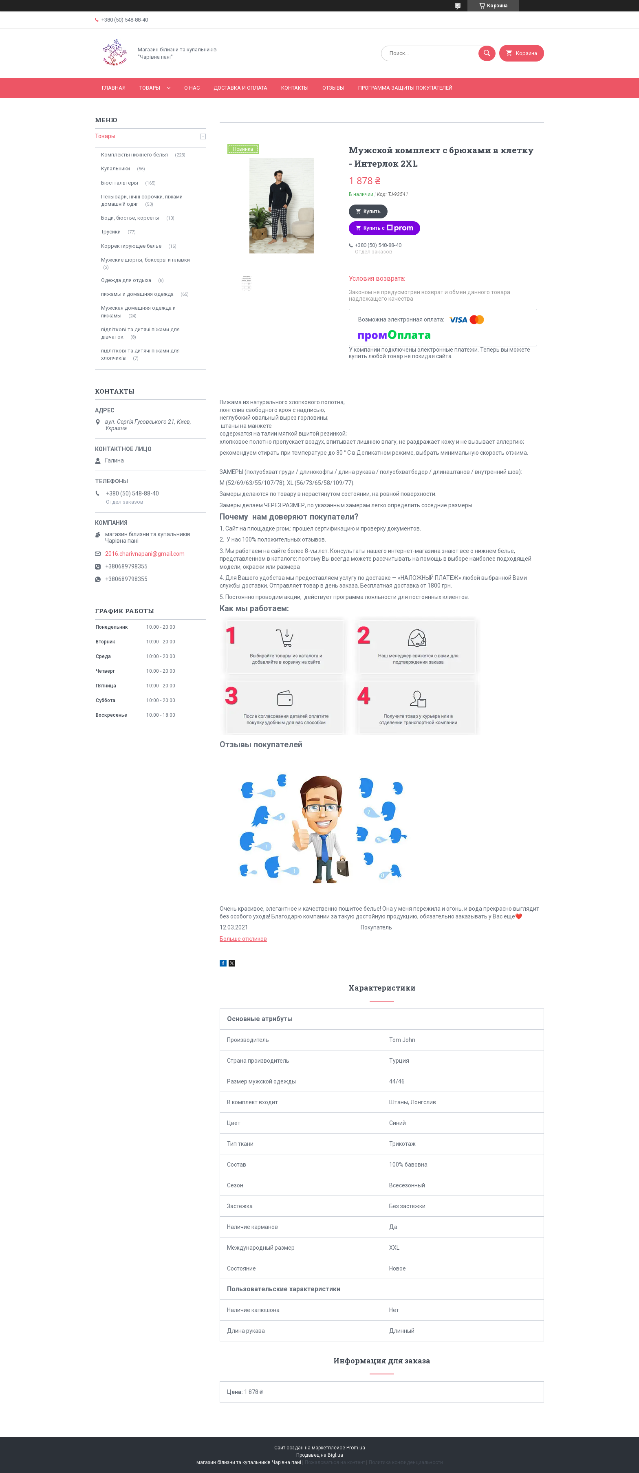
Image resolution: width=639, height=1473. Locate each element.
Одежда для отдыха (126, 280)
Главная (114, 88)
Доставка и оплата (240, 88)
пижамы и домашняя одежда (137, 294)
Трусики (111, 232)
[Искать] (487, 53)
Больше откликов (243, 939)
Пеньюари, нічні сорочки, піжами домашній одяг (142, 200)
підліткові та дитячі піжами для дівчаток (140, 333)
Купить (372, 211)
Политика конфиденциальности (406, 1462)
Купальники (115, 168)
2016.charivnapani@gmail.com (145, 553)
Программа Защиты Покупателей (405, 88)
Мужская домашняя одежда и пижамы (138, 311)
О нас (192, 88)
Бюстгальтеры (119, 183)
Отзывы (333, 88)
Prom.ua (355, 1448)
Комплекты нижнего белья (134, 155)
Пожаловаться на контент (335, 1462)
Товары (149, 88)
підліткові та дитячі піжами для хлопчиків (140, 354)
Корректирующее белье (131, 246)
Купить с (388, 228)
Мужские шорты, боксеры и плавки (145, 260)
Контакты (294, 88)
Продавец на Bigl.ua (319, 1455)
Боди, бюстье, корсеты (130, 218)
